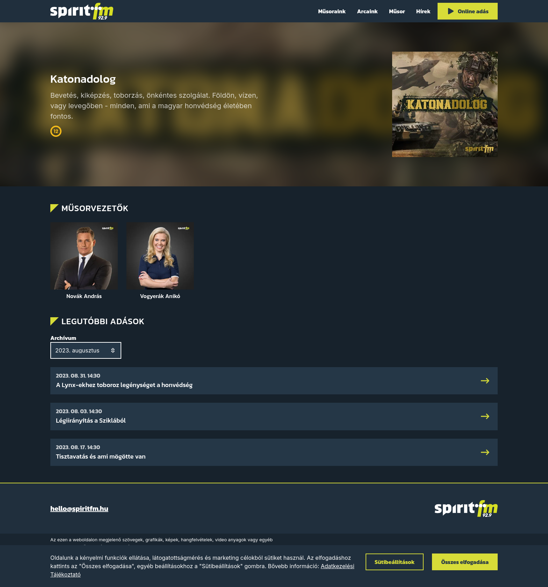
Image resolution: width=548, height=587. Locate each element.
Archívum (63, 338)
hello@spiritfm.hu (79, 508)
